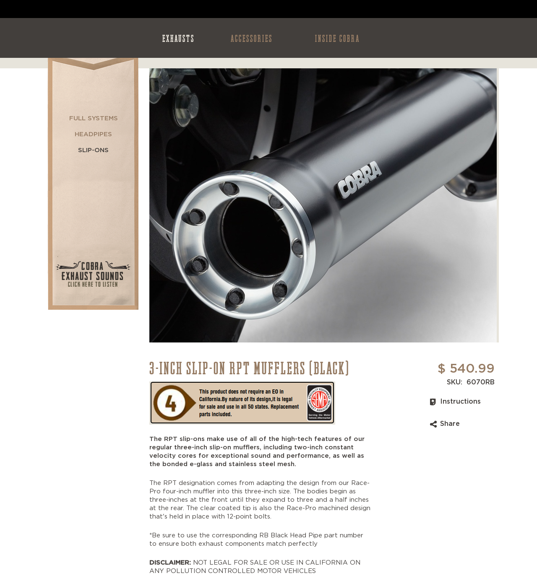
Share (450, 423)
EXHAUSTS (178, 38)
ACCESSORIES (252, 38)
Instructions (460, 401)
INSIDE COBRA (337, 38)
